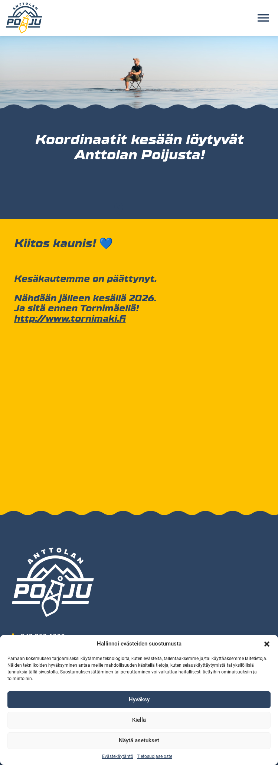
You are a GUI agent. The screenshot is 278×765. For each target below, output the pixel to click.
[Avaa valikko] (263, 17)
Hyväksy (139, 699)
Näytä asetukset (139, 740)
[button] (267, 644)
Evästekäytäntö (117, 756)
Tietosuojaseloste (154, 756)
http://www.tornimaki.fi (69, 318)
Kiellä (139, 720)
